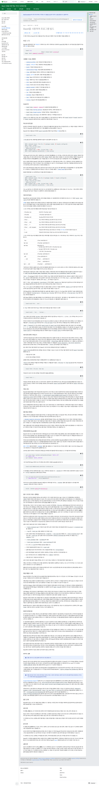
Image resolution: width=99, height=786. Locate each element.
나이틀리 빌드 (59, 33)
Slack (61, 775)
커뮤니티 (48, 1)
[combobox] (71, 1)
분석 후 (32, 74)
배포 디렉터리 (26, 446)
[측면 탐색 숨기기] (16, 783)
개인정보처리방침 (27, 783)
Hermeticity (38, 676)
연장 (42, 1)
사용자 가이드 (30, 25)
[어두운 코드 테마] (81, 49)
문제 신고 (27, 32)
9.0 (66, 33)
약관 (21, 783)
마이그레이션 (36, 9)
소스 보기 (36, 32)
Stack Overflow (63, 777)
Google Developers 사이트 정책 (38, 759)
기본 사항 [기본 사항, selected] (9, 9)
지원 (61, 770)
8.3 (77, 33)
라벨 (24, 202)
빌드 (27, 46)
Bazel (24, 25)
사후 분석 (33, 64)
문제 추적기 (62, 772)
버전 (3, 9)
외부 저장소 (63, 229)
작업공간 (37, 44)
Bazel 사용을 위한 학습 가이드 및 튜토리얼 (14, 6)
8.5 (73, 33)
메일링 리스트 (48, 14)
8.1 (82, 33)
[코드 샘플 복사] (82, 49)
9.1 (64, 33)
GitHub (92, 1)
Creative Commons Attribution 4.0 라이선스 (46, 758)
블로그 (22, 770)
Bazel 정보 (14, 1)
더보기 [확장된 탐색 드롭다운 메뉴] (55, 1)
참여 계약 (58, 14)
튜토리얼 (28, 9)
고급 (15, 9)
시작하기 (22, 1)
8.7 (68, 33)
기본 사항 (36, 25)
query (56, 740)
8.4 (75, 33)
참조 (37, 1)
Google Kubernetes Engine (29, 680)
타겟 (58, 131)
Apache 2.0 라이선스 (76, 758)
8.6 (70, 33)
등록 (65, 14)
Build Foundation (27, 14)
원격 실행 (21, 9)
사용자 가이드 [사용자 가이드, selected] (30, 1)
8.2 (79, 33)
